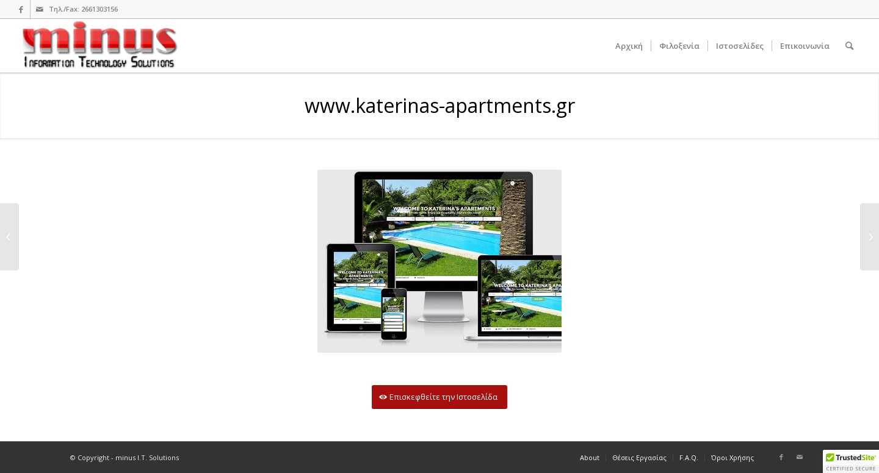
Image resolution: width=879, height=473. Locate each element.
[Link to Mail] (40, 9)
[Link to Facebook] (21, 9)
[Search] (849, 46)
